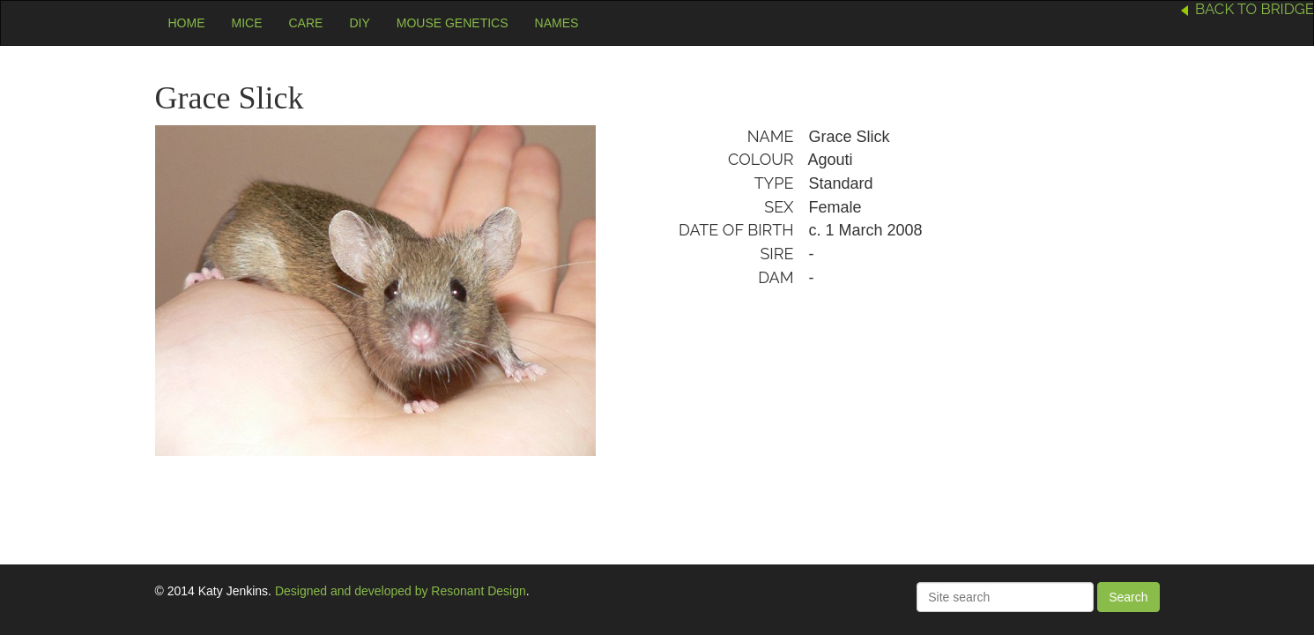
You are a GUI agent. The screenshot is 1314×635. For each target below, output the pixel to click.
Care (306, 23)
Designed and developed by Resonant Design (400, 591)
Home (186, 23)
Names (557, 23)
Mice (247, 23)
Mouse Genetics (453, 23)
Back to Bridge (1254, 9)
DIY (359, 23)
